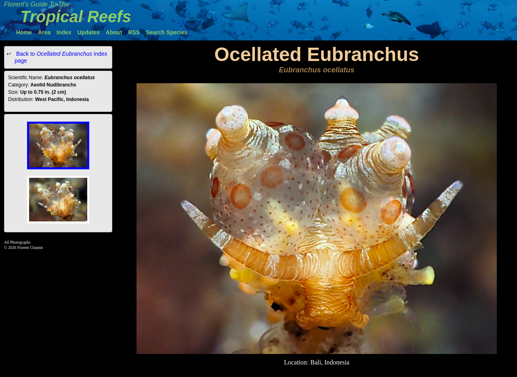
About (114, 32)
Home (24, 32)
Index (64, 32)
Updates (89, 32)
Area (44, 32)
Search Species (167, 32)
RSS (134, 32)
